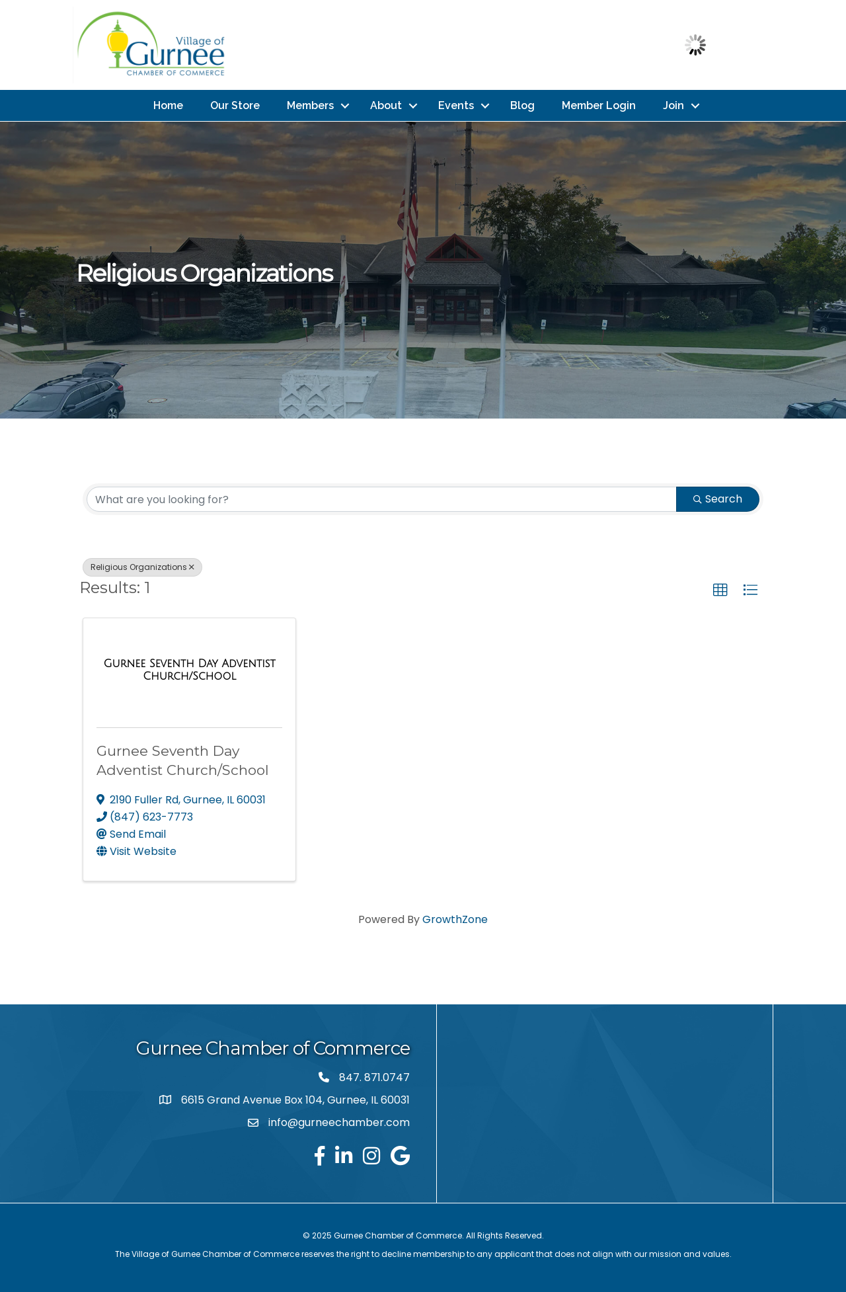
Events (456, 105)
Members (310, 105)
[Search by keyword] (382, 498)
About (386, 105)
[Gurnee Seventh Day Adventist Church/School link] (189, 669)
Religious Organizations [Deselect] (142, 566)
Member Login (599, 105)
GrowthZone (455, 918)
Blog (522, 105)
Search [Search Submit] (717, 498)
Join (673, 105)
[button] (720, 590)
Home (168, 105)
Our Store (235, 105)
